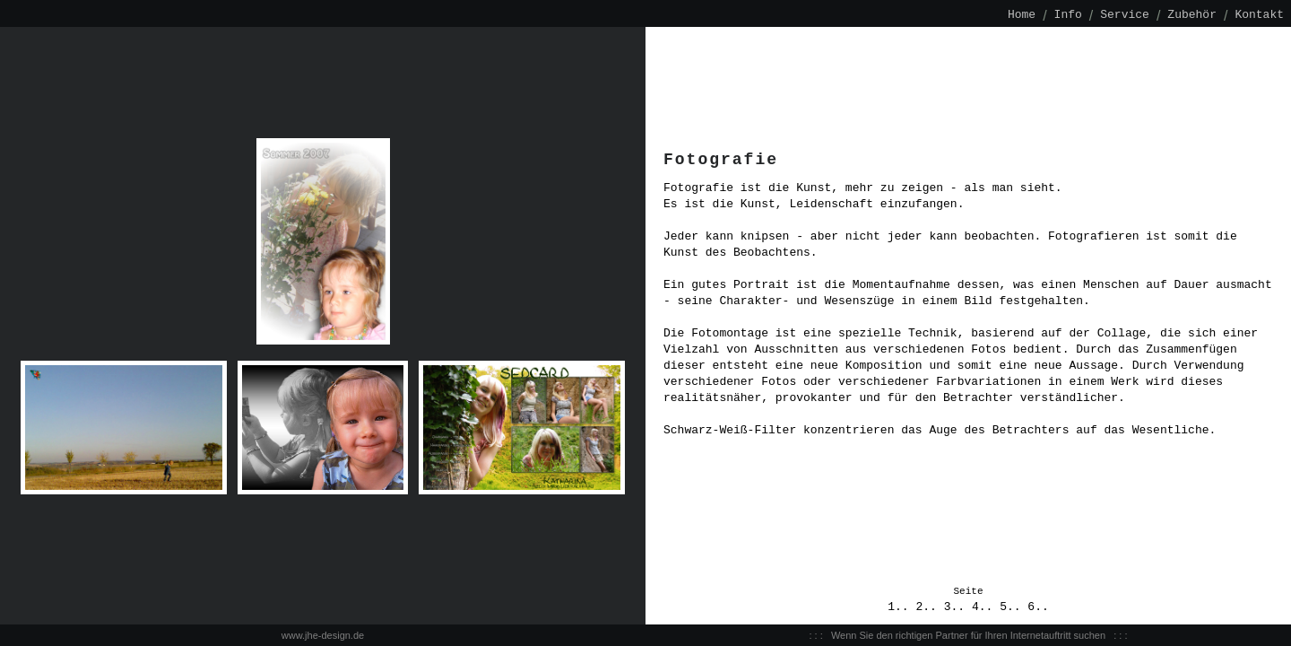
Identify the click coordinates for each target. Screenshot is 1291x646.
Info (1068, 15)
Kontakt (1259, 15)
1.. (901, 607)
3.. (958, 607)
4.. (986, 607)
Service (1124, 15)
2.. (929, 607)
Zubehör (1192, 15)
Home (1021, 15)
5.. (1013, 607)
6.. (1037, 607)
